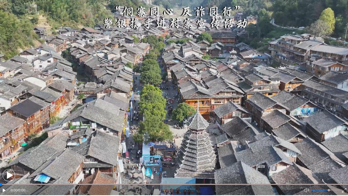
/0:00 (21, 190)
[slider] (329, 190)
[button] (9, 175)
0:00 (14, 190)
